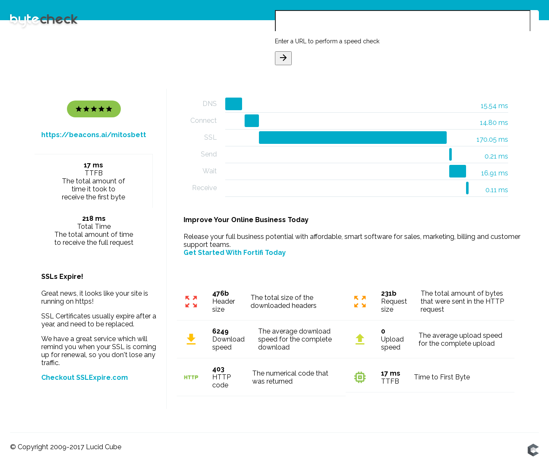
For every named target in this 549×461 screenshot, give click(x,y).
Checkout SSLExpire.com (84, 378)
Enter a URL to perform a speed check (327, 41)
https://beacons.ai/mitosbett (93, 135)
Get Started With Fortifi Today (235, 253)
